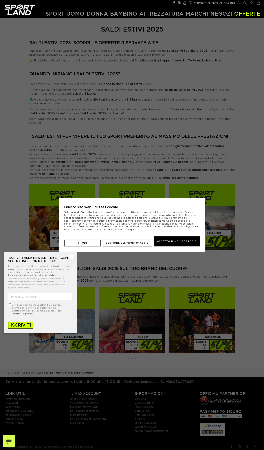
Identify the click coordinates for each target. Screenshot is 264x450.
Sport (54, 13)
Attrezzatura (161, 13)
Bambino (123, 13)
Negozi (221, 13)
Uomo (75, 13)
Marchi (197, 13)
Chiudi (82, 241)
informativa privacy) (23, 313)
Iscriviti (21, 325)
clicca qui (128, 231)
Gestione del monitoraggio (127, 241)
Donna (97, 13)
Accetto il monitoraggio (177, 241)
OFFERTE (247, 13)
